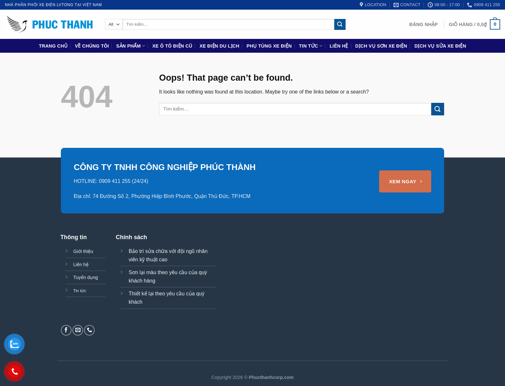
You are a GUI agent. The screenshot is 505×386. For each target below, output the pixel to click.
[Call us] (89, 330)
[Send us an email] (77, 330)
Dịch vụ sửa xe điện (440, 46)
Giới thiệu (83, 251)
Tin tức (310, 46)
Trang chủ (53, 46)
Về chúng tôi (92, 46)
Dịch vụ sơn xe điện (381, 46)
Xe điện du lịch (220, 46)
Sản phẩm (130, 46)
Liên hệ (339, 46)
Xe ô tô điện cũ (172, 46)
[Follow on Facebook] (66, 330)
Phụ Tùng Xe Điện (269, 46)
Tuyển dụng (85, 277)
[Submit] (339, 24)
